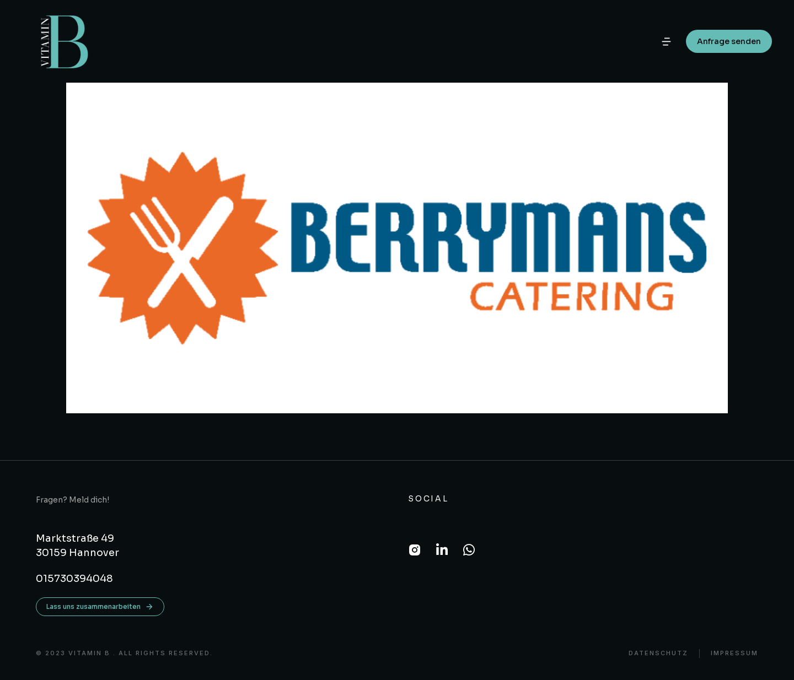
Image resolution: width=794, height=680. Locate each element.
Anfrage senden (729, 41)
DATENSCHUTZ (658, 653)
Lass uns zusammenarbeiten (100, 606)
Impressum (734, 653)
